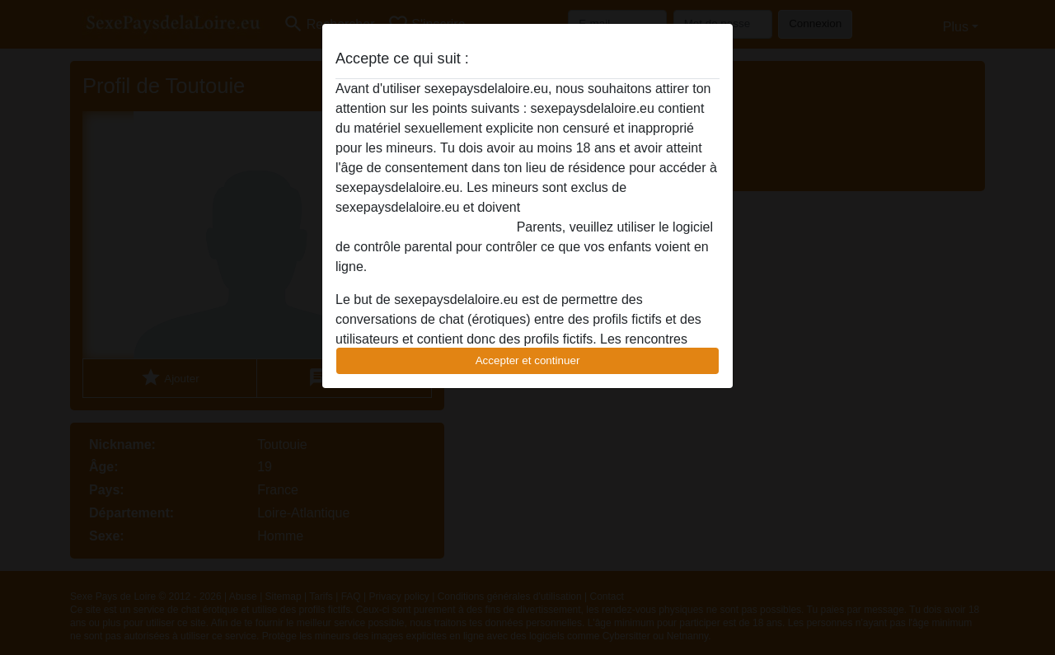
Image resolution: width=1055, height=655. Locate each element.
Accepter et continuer (528, 360)
